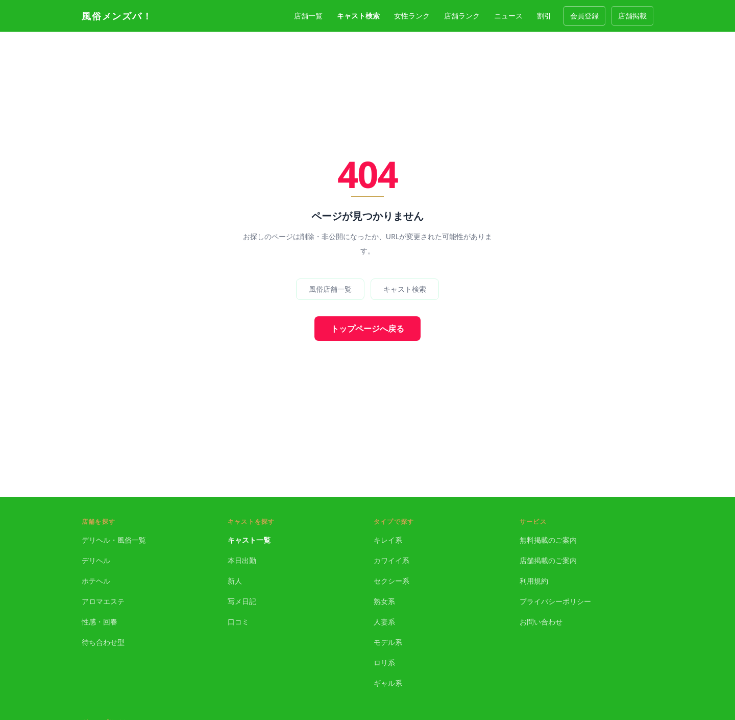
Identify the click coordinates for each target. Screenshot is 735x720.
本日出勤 (242, 560)
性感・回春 (99, 621)
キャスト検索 (358, 15)
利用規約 (534, 581)
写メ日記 (242, 601)
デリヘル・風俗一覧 (114, 540)
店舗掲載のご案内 (548, 560)
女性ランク (412, 15)
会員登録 (584, 15)
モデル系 (388, 642)
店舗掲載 (632, 15)
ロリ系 (384, 662)
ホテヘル (96, 581)
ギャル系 (388, 683)
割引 (544, 15)
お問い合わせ (541, 621)
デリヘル (96, 560)
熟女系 (384, 601)
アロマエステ (103, 601)
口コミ (238, 621)
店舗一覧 (308, 15)
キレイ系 (388, 540)
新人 (235, 581)
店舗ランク (462, 15)
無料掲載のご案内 (548, 540)
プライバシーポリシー (555, 601)
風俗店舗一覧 (330, 289)
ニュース (508, 15)
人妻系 (384, 621)
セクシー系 (391, 581)
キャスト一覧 (249, 540)
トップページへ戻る (367, 328)
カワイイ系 (391, 560)
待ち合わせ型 (103, 642)
